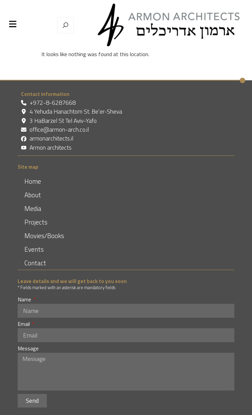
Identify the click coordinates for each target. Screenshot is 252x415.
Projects (35, 222)
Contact (35, 263)
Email (24, 324)
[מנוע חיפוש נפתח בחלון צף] (65, 25)
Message (28, 349)
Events (34, 249)
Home (32, 181)
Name (25, 300)
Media (32, 208)
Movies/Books (44, 235)
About (32, 195)
